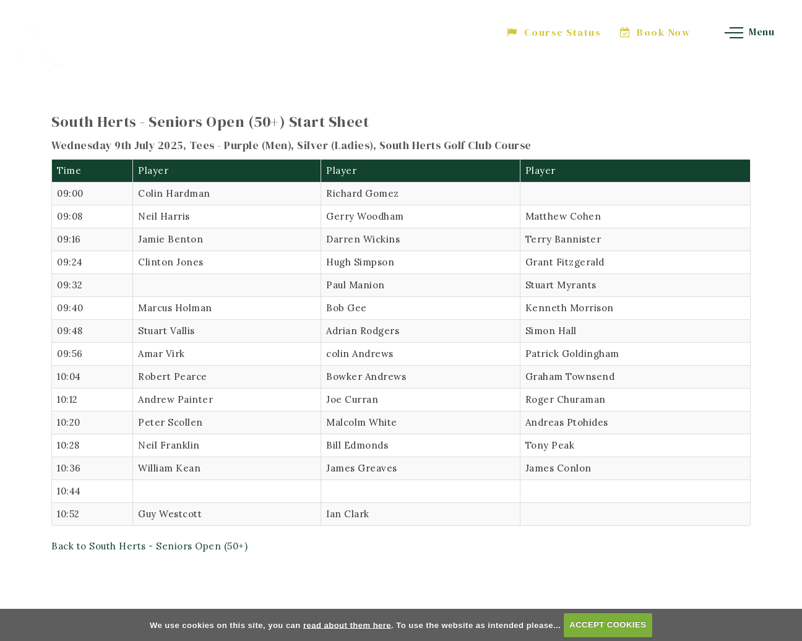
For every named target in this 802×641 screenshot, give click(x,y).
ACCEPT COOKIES (607, 624)
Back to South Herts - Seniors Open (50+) (149, 546)
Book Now (655, 32)
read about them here (347, 624)
